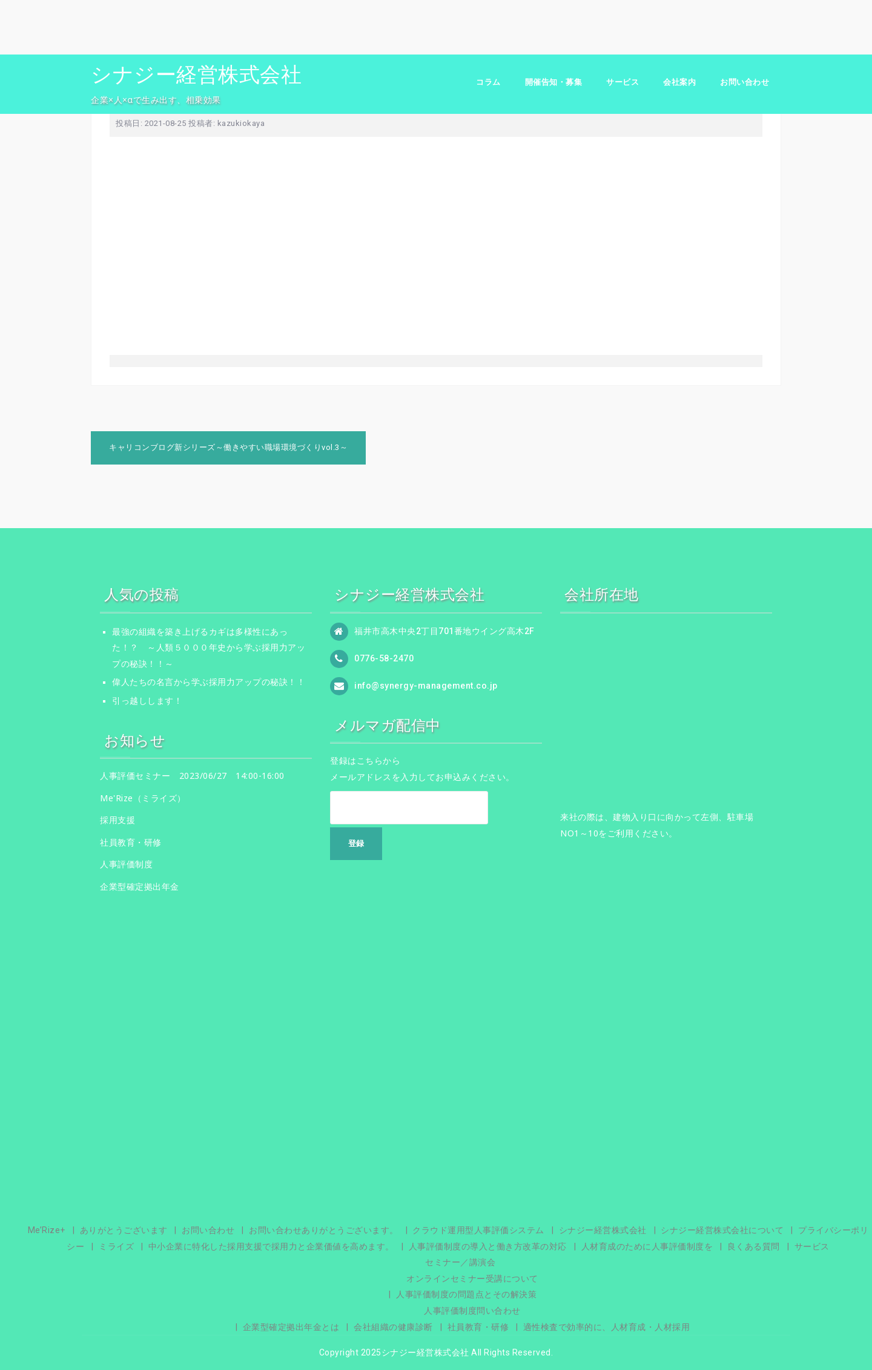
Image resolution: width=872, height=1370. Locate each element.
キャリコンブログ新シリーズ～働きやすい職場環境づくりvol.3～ (228, 447)
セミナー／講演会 (460, 1262)
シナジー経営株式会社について (722, 1230)
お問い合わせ (744, 82)
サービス (622, 82)
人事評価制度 (126, 864)
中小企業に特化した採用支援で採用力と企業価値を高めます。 (271, 1246)
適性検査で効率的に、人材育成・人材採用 (606, 1327)
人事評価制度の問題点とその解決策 (466, 1294)
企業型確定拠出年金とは (291, 1327)
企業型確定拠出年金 (139, 886)
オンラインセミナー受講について (472, 1278)
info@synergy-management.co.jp (426, 685)
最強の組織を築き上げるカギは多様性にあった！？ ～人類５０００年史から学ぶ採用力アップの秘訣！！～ (208, 648)
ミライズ (116, 1246)
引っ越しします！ (147, 701)
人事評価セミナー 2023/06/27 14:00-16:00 (192, 775)
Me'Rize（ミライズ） (143, 798)
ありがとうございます (124, 1230)
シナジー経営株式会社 (196, 74)
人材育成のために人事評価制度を (647, 1246)
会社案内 (679, 82)
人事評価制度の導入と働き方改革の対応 (488, 1246)
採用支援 (117, 820)
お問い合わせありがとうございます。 (323, 1230)
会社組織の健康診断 (393, 1327)
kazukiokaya (241, 123)
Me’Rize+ (46, 1230)
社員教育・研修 (131, 842)
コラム (488, 82)
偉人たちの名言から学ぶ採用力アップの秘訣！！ (208, 682)
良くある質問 (753, 1246)
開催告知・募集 (554, 82)
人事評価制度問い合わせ (472, 1310)
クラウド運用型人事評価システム (478, 1230)
